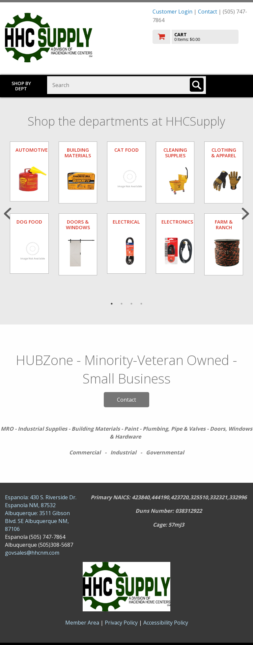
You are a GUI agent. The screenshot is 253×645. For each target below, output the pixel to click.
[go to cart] (200, 37)
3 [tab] (131, 303)
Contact (207, 11)
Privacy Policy (122, 622)
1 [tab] (111, 303)
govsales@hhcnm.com (32, 552)
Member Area (82, 622)
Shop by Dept (21, 86)
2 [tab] (121, 303)
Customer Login (172, 11)
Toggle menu (232, 84)
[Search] (197, 85)
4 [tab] (141, 303)
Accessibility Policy (165, 622)
